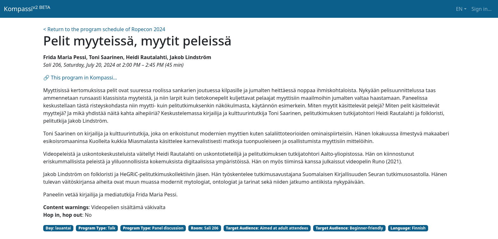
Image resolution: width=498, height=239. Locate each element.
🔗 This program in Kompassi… (80, 77)
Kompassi (27, 8)
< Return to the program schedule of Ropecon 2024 (104, 29)
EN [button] (459, 8)
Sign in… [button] (482, 8)
